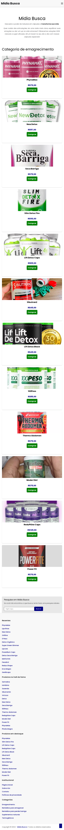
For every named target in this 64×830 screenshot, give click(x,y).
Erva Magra (6, 669)
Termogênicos (8, 818)
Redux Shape (7, 665)
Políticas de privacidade (12, 795)
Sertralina (6, 682)
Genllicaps (6, 672)
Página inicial (7, 785)
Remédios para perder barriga (14, 811)
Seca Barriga (7, 705)
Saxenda (5, 688)
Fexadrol (5, 662)
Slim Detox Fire (8, 742)
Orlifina (5, 635)
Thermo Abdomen (9, 712)
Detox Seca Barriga (9, 655)
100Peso (5, 709)
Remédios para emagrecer (13, 808)
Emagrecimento (8, 804)
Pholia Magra (7, 729)
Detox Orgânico (8, 642)
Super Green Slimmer (10, 645)
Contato (5, 791)
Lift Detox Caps (8, 745)
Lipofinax (5, 628)
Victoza (5, 695)
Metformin (6, 659)
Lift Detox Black (8, 752)
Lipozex (5, 649)
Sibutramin (6, 692)
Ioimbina (5, 685)
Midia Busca (10, 3)
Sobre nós (6, 788)
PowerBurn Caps (8, 652)
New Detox (6, 632)
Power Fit (5, 722)
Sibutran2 (6, 755)
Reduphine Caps (8, 715)
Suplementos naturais (11, 814)
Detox (4, 699)
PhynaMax (6, 625)
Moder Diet (6, 719)
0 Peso (4, 639)
